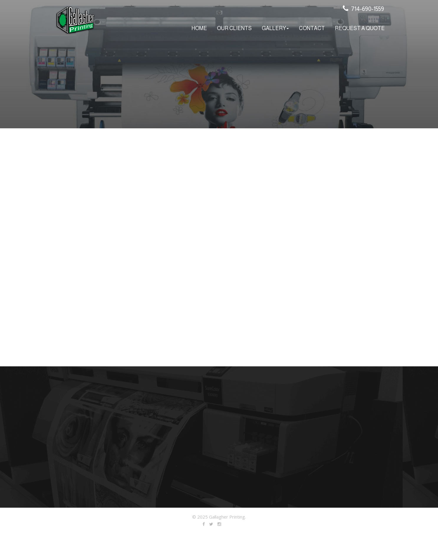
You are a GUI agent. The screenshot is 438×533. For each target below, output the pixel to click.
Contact (312, 28)
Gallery (275, 28)
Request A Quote (360, 28)
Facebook (204, 523)
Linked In (220, 523)
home (199, 28)
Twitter (212, 523)
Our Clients (234, 28)
